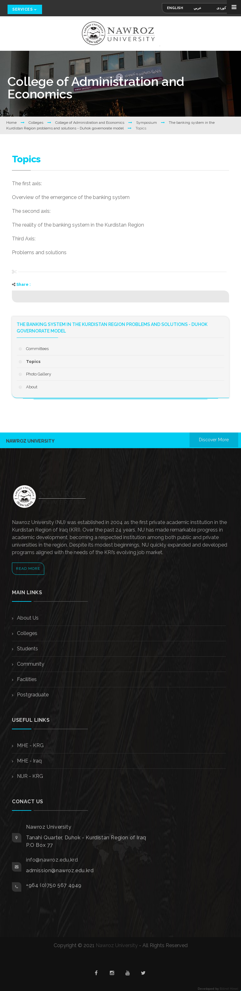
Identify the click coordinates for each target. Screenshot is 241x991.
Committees (37, 348)
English (175, 8)
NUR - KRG (29, 776)
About (31, 387)
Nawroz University (117, 945)
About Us (27, 618)
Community (30, 664)
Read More (28, 568)
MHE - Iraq (29, 761)
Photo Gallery (38, 374)
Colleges (36, 122)
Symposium (147, 122)
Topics (33, 361)
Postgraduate (32, 695)
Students (27, 649)
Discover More (214, 439)
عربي (197, 8)
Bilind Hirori (229, 988)
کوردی (221, 8)
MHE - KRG (30, 745)
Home (12, 122)
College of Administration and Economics (90, 122)
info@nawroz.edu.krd (52, 860)
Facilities (26, 679)
